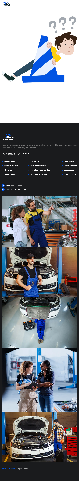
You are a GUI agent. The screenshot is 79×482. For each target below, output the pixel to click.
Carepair (11, 469)
